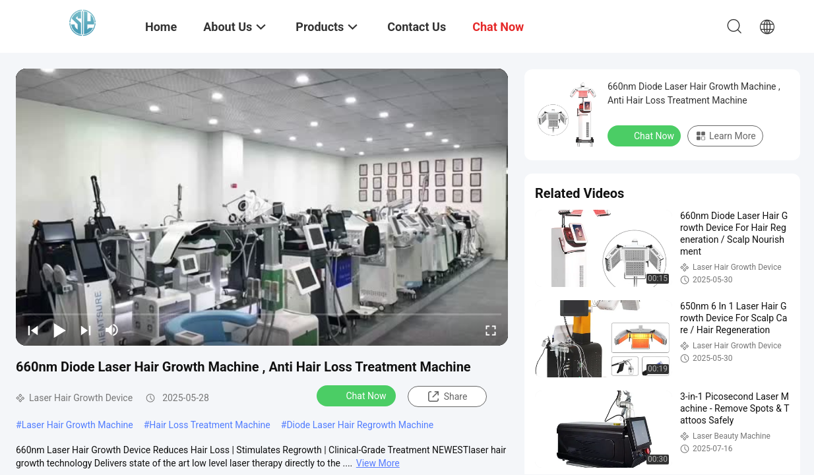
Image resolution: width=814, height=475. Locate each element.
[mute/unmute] (112, 330)
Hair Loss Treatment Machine (209, 425)
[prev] (33, 330)
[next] (86, 330)
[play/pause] (59, 330)
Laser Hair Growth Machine (77, 425)
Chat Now (358, 395)
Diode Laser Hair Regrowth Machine (359, 425)
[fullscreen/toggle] (491, 330)
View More (378, 463)
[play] (261, 207)
